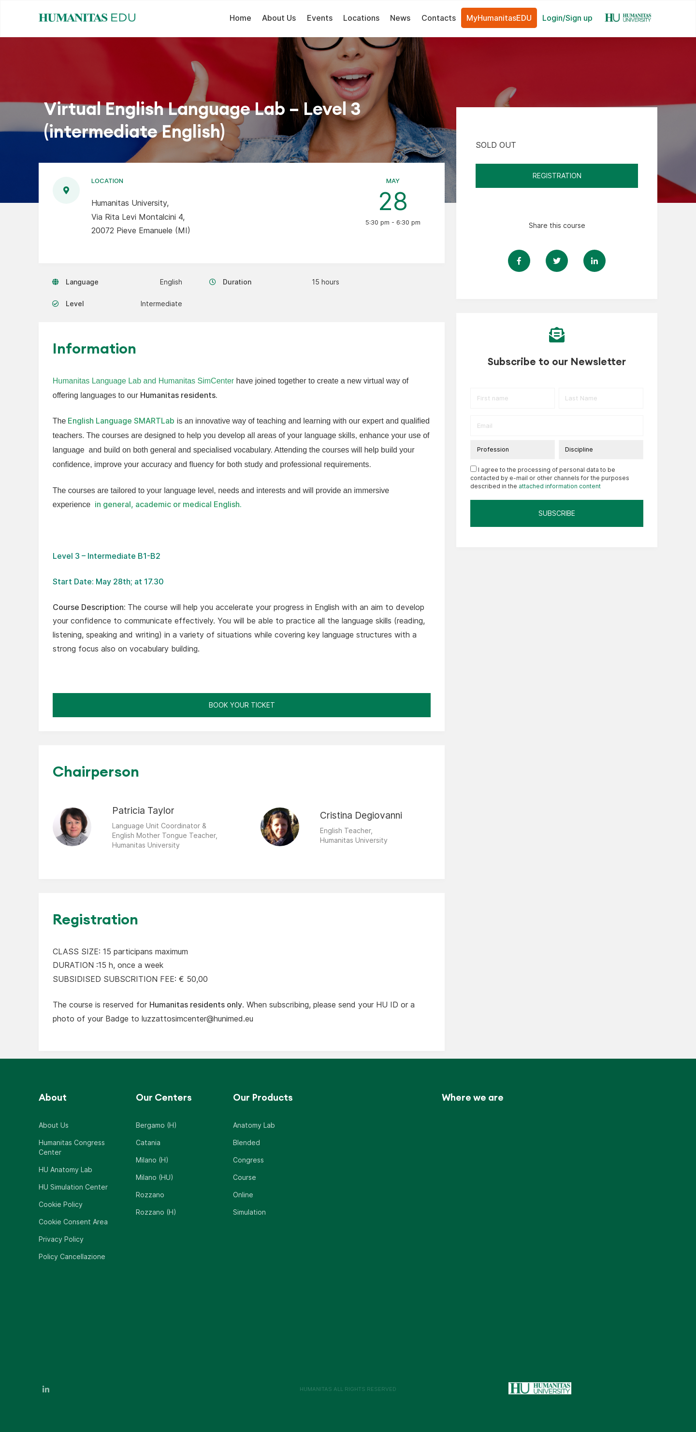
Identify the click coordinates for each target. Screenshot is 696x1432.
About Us (279, 18)
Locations (361, 18)
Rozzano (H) (156, 1212)
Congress (248, 1160)
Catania (148, 1142)
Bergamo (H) (156, 1125)
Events (320, 18)
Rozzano (150, 1195)
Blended (246, 1142)
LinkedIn (46, 1389)
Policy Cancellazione (72, 1256)
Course (244, 1177)
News (400, 18)
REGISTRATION (557, 175)
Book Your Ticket (242, 705)
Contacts (438, 18)
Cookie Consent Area (73, 1222)
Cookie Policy (61, 1204)
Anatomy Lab (254, 1125)
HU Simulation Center (73, 1187)
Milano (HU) (155, 1177)
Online (243, 1195)
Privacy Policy (61, 1239)
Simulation (249, 1212)
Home (240, 18)
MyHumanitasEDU (499, 18)
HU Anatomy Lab (65, 1169)
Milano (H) (152, 1160)
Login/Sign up (567, 18)
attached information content (560, 486)
